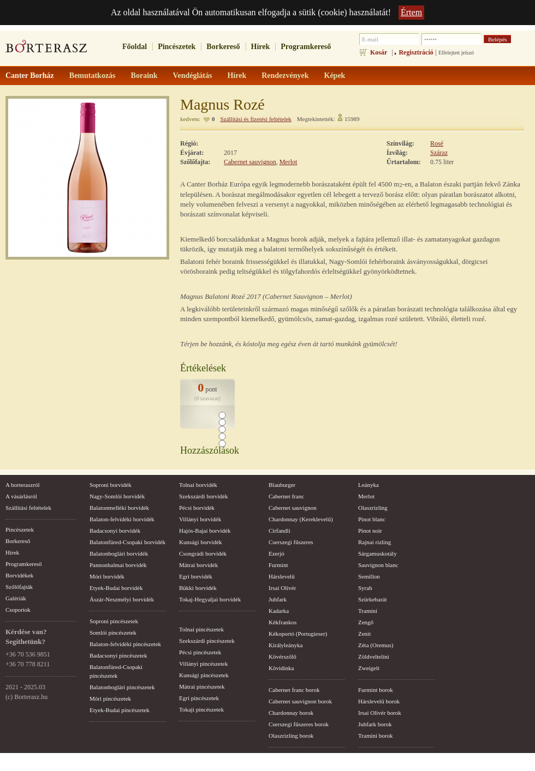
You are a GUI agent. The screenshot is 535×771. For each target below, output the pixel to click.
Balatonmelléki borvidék (119, 507)
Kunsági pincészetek (204, 675)
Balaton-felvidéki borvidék (122, 519)
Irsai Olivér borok (379, 712)
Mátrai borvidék (198, 565)
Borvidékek (19, 575)
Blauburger (282, 484)
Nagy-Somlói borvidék (117, 496)
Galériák (15, 598)
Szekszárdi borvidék (203, 496)
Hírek (260, 47)
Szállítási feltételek (28, 507)
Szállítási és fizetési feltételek (255, 119)
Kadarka (279, 610)
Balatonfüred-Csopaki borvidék (127, 542)
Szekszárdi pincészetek (207, 640)
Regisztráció (416, 52)
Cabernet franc (286, 496)
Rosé (436, 143)
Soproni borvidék (111, 484)
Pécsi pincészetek (200, 652)
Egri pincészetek (199, 698)
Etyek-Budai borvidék (116, 588)
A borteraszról (22, 484)
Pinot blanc (371, 519)
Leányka (368, 484)
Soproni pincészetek (114, 621)
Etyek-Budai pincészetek (120, 710)
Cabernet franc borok (294, 689)
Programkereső (306, 47)
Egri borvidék (195, 576)
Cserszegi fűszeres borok (299, 724)
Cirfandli (279, 530)
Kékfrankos (282, 622)
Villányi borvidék (200, 519)
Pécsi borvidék (197, 507)
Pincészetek (176, 47)
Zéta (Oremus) (375, 645)
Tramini (367, 610)
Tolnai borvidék (198, 484)
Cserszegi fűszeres (291, 542)
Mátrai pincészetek (201, 686)
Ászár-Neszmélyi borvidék (122, 599)
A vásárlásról (21, 496)
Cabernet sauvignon (250, 162)
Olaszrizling (373, 507)
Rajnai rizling (374, 542)
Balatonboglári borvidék (119, 553)
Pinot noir (370, 530)
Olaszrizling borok (291, 735)
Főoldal (134, 47)
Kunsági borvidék (200, 542)
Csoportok (18, 609)
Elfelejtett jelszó (456, 53)
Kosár (378, 52)
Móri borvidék (107, 576)
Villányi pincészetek (203, 663)
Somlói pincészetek (113, 632)
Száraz (439, 152)
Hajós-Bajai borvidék (204, 530)
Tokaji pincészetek (201, 709)
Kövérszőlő (282, 656)
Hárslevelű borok (379, 701)
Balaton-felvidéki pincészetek (125, 644)
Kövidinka (281, 668)
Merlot (289, 162)
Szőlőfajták (19, 586)
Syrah (365, 588)
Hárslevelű (282, 576)
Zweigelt (368, 668)
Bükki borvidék (198, 588)
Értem (411, 12)
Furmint (278, 565)
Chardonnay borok (291, 712)
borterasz (46, 49)
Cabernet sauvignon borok (300, 701)
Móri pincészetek (110, 698)
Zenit (364, 633)
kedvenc (190, 119)
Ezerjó (276, 553)
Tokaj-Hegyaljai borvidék (210, 599)
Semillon (369, 576)
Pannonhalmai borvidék (118, 565)
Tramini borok (375, 735)
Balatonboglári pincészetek (122, 687)
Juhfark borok (374, 724)
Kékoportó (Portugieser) (298, 633)
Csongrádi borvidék (203, 553)
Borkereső (223, 47)
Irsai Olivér (282, 588)
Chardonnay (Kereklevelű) (301, 519)
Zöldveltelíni (373, 656)
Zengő (365, 622)
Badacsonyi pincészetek (118, 655)
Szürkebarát (372, 599)
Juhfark (278, 599)
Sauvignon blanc (378, 565)
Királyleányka (285, 645)
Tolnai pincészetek (201, 629)
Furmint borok (375, 689)
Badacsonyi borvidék (115, 530)
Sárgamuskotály (377, 553)
